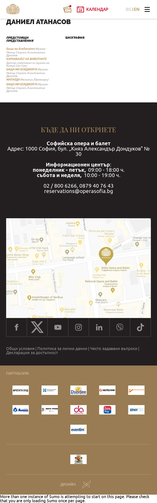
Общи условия (20, 349)
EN (136, 9)
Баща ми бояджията (20, 48)
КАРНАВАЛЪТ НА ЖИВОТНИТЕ (26, 59)
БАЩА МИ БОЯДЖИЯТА (21, 69)
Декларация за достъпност (32, 353)
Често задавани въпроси (113, 349)
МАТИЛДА (13, 79)
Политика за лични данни (62, 349)
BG (129, 9)
